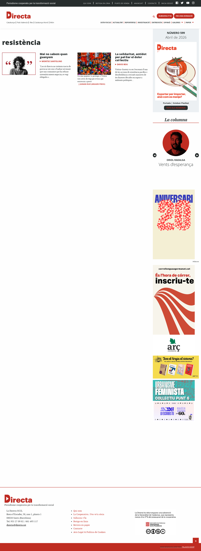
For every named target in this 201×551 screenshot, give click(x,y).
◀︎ (155, 155)
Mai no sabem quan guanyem (53, 55)
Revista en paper (81, 525)
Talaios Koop (177, 547)
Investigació (144, 22)
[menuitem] (11, 22)
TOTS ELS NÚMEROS (176, 107)
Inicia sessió (167, 3)
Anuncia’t (138, 3)
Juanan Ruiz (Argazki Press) (92, 84)
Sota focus (105, 22)
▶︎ (197, 155)
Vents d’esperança (176, 164)
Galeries (176, 22)
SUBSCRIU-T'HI (165, 16)
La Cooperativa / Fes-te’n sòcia (88, 514)
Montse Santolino (52, 61)
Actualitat (118, 22)
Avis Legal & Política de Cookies (89, 532)
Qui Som (87, 3)
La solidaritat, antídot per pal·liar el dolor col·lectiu (130, 57)
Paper (188, 22)
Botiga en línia (103, 3)
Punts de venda (122, 3)
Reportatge (130, 22)
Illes (31, 22)
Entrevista (157, 22)
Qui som (77, 511)
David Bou (122, 64)
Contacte (152, 3)
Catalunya (11, 22)
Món (52, 22)
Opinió (167, 22)
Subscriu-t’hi (79, 518)
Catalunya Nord (41, 22)
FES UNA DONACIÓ (184, 16)
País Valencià (22, 22)
